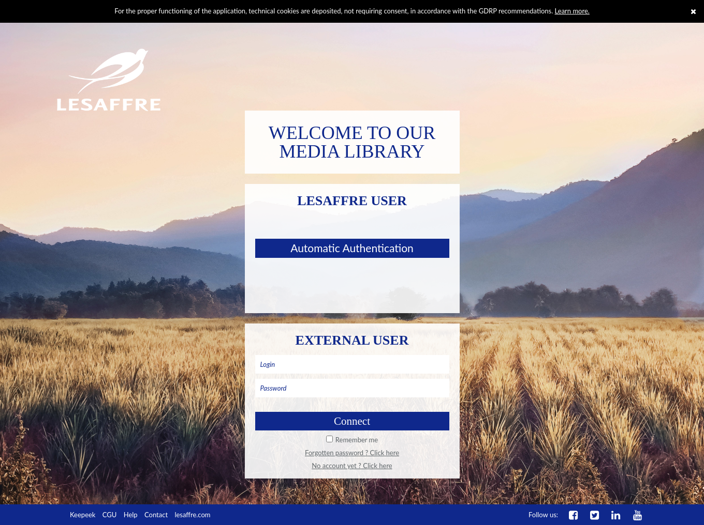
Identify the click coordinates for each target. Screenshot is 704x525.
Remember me (356, 440)
